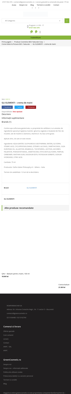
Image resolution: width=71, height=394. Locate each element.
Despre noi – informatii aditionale (15, 326)
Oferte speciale (8, 289)
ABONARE (60, 362)
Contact (6, 300)
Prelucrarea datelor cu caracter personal (18, 333)
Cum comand (8, 293)
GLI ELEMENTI (32, 145)
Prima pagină (6, 42)
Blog (5, 341)
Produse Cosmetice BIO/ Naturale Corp (28, 42)
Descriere (6, 71)
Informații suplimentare (13, 75)
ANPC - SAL (7, 304)
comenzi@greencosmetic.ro (17, 271)
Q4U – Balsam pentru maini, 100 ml (16, 231)
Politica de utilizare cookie (12, 330)
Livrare (5, 296)
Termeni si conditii (10, 337)
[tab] (35, 72)
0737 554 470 (34, 27)
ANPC (5, 308)
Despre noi (7, 322)
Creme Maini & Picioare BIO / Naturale (16, 44)
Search (67, 20)
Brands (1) (6, 79)
